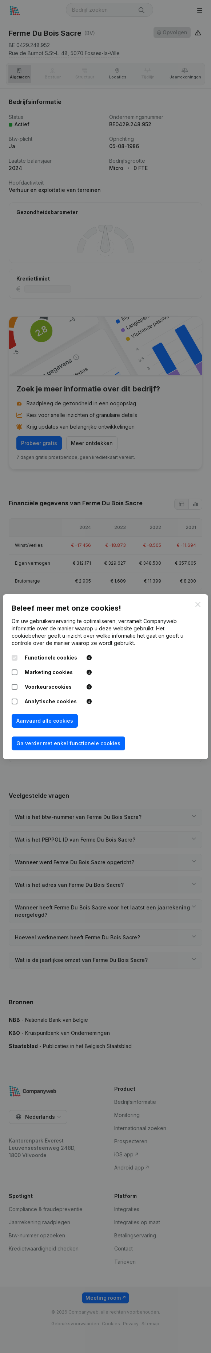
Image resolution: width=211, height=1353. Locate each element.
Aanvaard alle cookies (44, 721)
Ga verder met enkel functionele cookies (68, 743)
